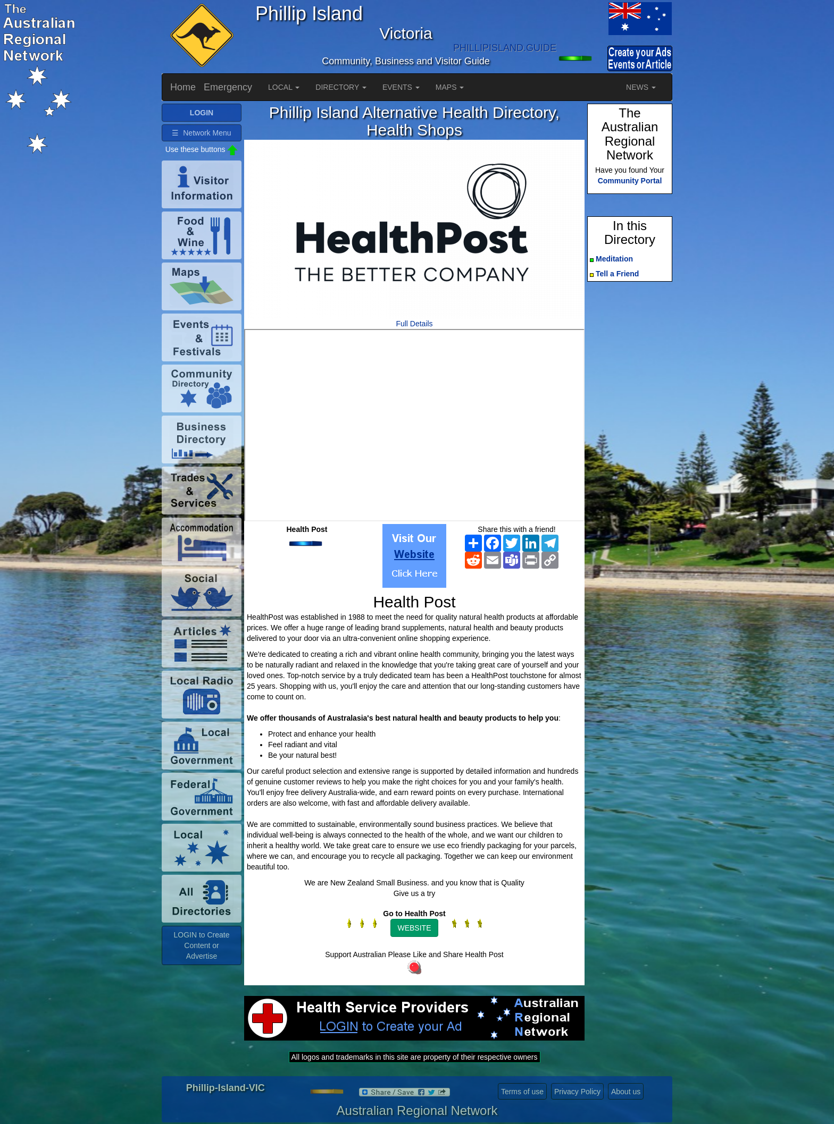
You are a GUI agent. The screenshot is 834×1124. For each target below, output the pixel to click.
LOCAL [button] (283, 87)
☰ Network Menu (201, 133)
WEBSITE (414, 928)
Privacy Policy (577, 1091)
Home (183, 87)
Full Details (414, 323)
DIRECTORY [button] (340, 87)
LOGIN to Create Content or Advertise (201, 945)
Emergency (228, 87)
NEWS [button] (641, 87)
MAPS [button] (450, 87)
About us (625, 1091)
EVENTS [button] (401, 87)
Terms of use (522, 1091)
